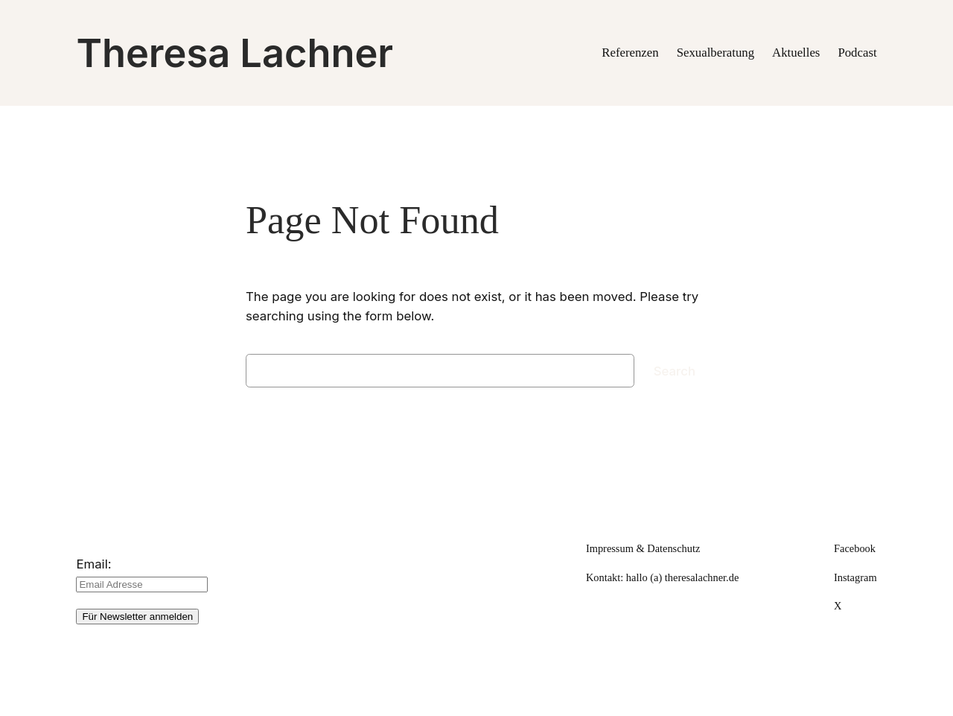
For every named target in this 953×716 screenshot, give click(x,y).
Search (674, 371)
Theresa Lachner (234, 53)
